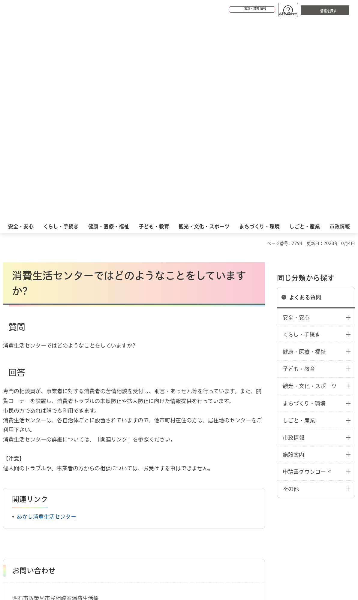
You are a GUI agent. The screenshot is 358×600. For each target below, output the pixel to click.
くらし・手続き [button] (301, 133)
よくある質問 (305, 96)
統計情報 (196, 570)
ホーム (9, 458)
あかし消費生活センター (46, 315)
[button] (229, 9)
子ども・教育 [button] (299, 167)
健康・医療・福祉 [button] (304, 150)
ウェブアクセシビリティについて (135, 479)
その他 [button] (291, 287)
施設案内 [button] (293, 253)
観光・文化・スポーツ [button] (310, 184)
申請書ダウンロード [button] (307, 270)
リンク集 (279, 479)
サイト (322, 479)
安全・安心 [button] (296, 116)
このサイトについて (52, 479)
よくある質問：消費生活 (74, 458)
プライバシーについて (221, 479)
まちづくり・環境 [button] (304, 202)
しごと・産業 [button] (299, 219)
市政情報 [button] (293, 236)
